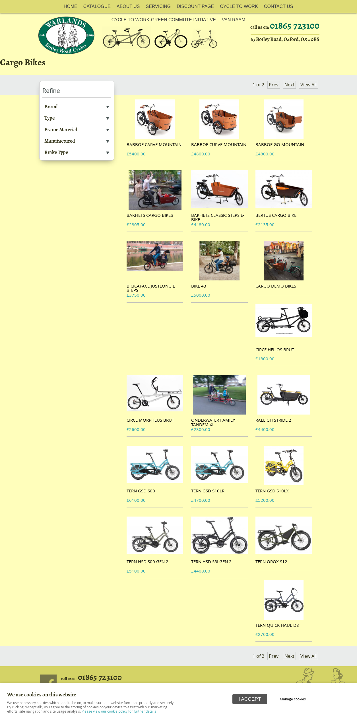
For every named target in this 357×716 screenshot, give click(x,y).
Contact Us (278, 6)
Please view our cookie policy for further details (119, 711)
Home (70, 6)
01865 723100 (100, 677)
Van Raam (233, 19)
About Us (128, 6)
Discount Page (195, 6)
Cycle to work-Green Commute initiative (164, 19)
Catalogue (97, 6)
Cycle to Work (239, 6)
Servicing (158, 6)
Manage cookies (293, 699)
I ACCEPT (250, 699)
